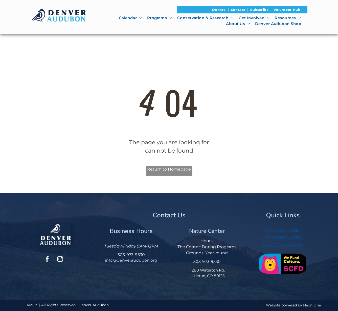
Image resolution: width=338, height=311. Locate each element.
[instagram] (60, 260)
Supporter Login (282, 230)
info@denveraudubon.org (131, 260)
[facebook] (47, 260)
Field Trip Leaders (283, 244)
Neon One (312, 305)
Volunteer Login (283, 237)
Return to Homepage (169, 169)
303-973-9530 (131, 254)
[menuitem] (219, 9)
